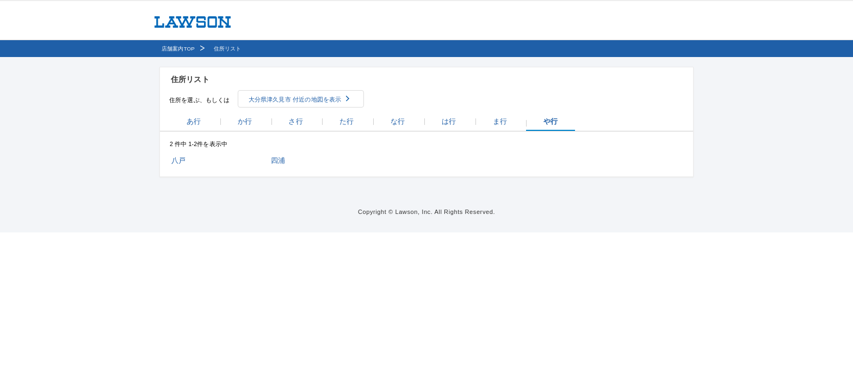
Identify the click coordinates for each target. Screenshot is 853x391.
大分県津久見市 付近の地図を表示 (295, 99)
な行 (398, 121)
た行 (346, 121)
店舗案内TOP (178, 49)
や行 (550, 121)
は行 (449, 121)
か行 (245, 121)
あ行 (194, 121)
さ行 (295, 121)
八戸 (178, 160)
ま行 (500, 121)
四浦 (278, 160)
